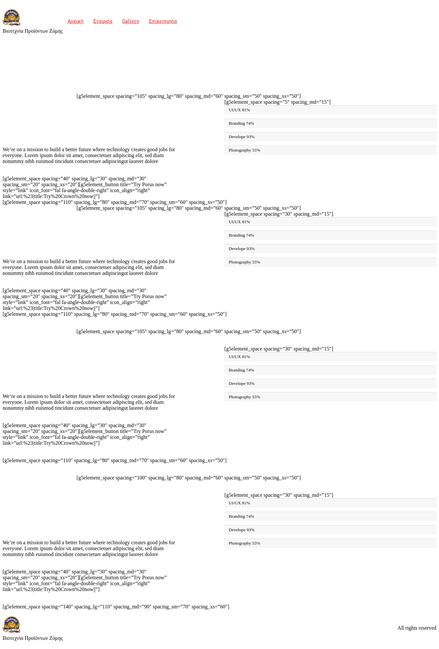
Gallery (130, 21)
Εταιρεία (102, 21)
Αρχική (75, 21)
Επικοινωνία (163, 21)
